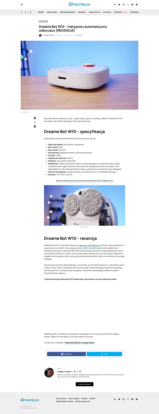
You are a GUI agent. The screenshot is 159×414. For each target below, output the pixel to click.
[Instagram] (123, 5)
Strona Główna (61, 398)
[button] (22, 4)
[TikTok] (114, 5)
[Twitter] (128, 5)
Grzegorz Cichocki (64, 371)
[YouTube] (119, 5)
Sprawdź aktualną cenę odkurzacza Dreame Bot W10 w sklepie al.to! (84, 180)
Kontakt (92, 398)
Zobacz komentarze (84, 384)
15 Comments (79, 35)
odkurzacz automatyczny (89, 245)
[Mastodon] (132, 5)
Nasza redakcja (74, 398)
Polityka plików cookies (64, 401)
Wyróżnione (43, 21)
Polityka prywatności (82, 401)
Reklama (84, 398)
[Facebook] (136, 5)
